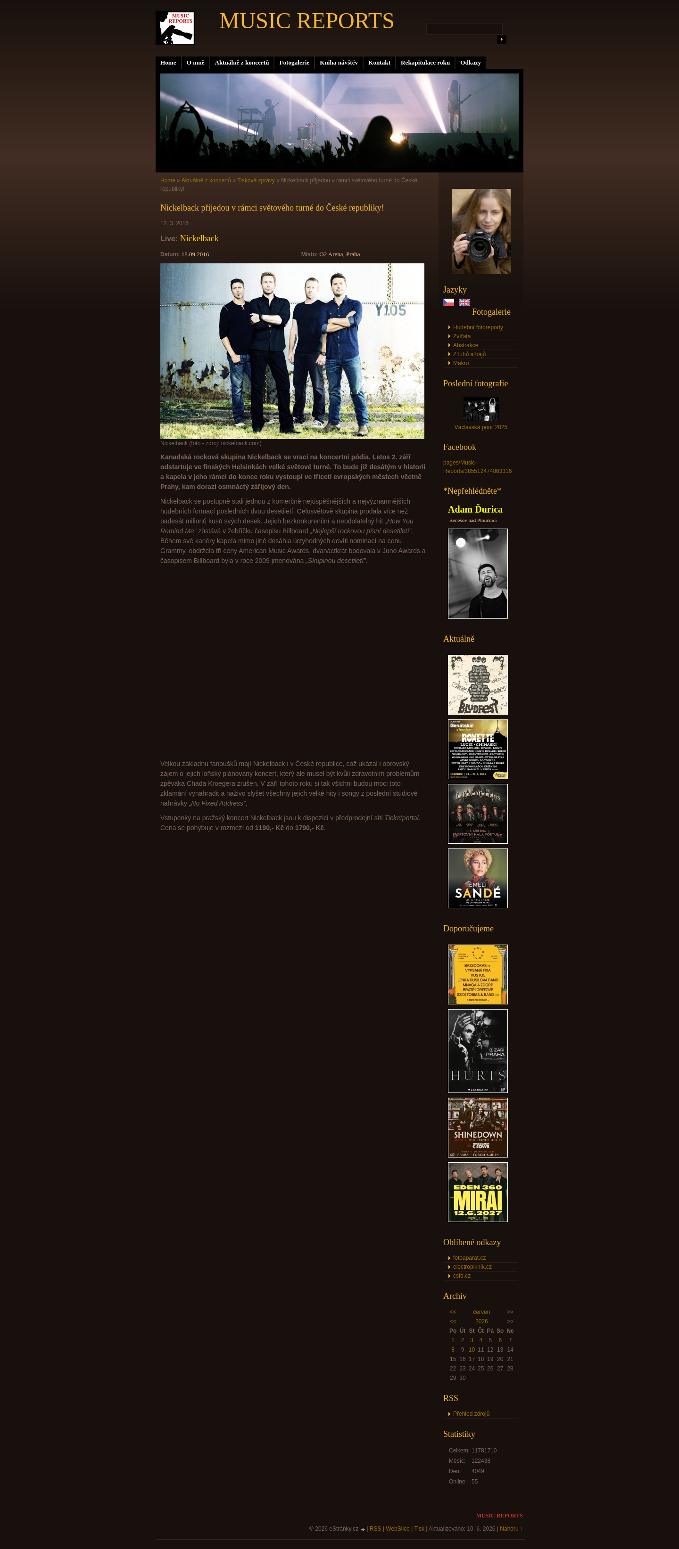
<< (453, 1312)
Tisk (419, 1528)
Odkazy (470, 62)
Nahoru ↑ (511, 1528)
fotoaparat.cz (469, 1258)
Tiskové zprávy (256, 180)
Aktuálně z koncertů (242, 62)
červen (481, 1312)
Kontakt (379, 62)
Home (168, 62)
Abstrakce (465, 345)
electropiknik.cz (472, 1267)
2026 (481, 1321)
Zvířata (462, 336)
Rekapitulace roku (425, 62)
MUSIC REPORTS (307, 20)
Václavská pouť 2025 (481, 427)
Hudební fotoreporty (478, 327)
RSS (375, 1528)
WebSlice (397, 1528)
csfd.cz (462, 1275)
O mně (196, 62)
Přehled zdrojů (471, 1413)
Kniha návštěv (339, 62)
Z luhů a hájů (469, 354)
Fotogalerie (294, 62)
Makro (461, 363)
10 (472, 1349)
